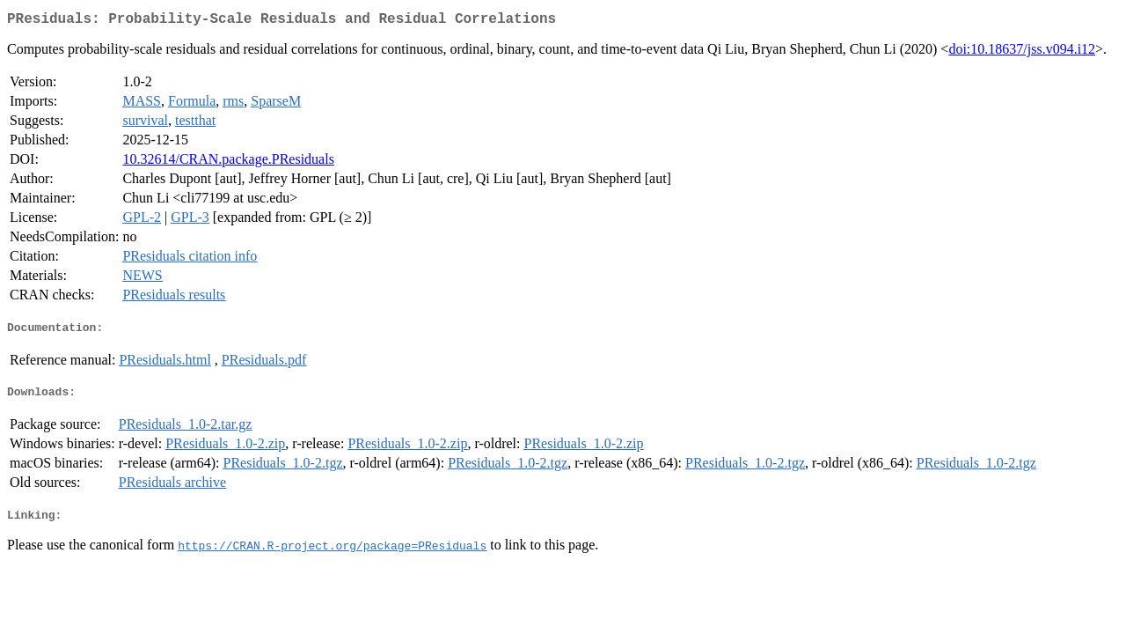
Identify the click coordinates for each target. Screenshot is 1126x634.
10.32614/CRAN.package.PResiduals (227, 162)
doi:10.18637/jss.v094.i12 (1021, 52)
